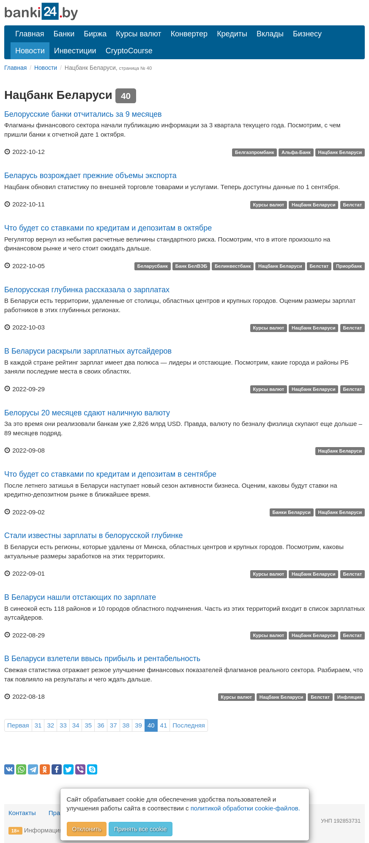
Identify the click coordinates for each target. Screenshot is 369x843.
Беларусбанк (152, 266)
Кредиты (232, 34)
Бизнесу (307, 34)
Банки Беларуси (291, 512)
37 (113, 725)
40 (151, 725)
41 (163, 725)
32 (50, 725)
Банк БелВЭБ (191, 266)
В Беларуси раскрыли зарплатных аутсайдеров (88, 351)
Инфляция (349, 697)
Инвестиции (75, 51)
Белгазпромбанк (254, 152)
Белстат (352, 204)
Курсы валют (138, 34)
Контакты (22, 812)
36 (100, 725)
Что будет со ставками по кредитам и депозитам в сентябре (110, 474)
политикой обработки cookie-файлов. (245, 808)
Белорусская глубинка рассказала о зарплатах (86, 290)
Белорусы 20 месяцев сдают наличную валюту (87, 413)
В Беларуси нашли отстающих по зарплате (80, 597)
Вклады (270, 34)
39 (138, 725)
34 (75, 725)
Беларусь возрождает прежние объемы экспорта (90, 175)
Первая (18, 725)
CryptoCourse (129, 51)
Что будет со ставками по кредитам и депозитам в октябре (108, 228)
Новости (30, 51)
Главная (29, 34)
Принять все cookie (140, 829)
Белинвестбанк (233, 266)
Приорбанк (349, 266)
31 (38, 725)
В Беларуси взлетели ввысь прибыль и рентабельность (102, 658)
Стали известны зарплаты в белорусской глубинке (93, 535)
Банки (64, 34)
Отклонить (86, 829)
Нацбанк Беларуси (340, 152)
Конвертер (189, 34)
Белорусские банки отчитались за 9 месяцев (83, 114)
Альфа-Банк (296, 152)
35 (88, 725)
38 (126, 725)
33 (63, 725)
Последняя (188, 725)
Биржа (95, 34)
